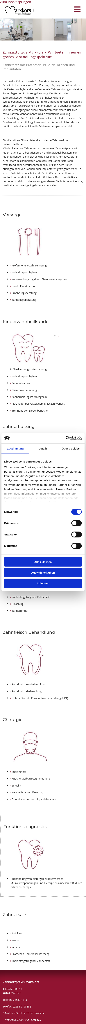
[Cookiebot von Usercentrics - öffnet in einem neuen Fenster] (66, 438)
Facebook (35, 1020)
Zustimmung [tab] (15, 448)
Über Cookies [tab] (71, 448)
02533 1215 (20, 999)
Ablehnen (43, 583)
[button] (66, 10)
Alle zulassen (43, 561)
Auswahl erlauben (43, 572)
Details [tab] (43, 448)
